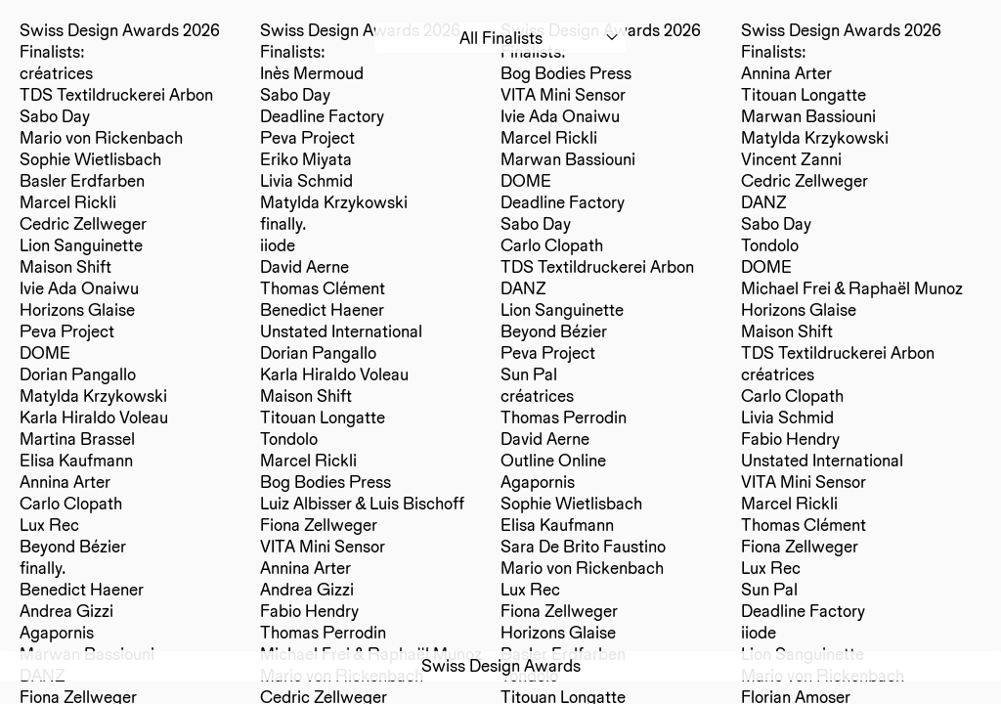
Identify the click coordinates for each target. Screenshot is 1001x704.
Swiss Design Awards (501, 665)
